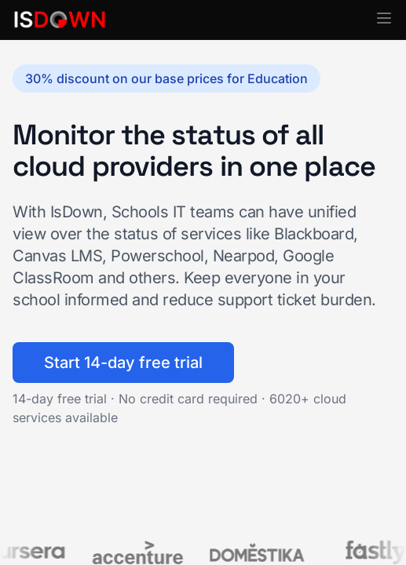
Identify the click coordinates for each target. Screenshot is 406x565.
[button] (384, 18)
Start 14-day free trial (123, 362)
